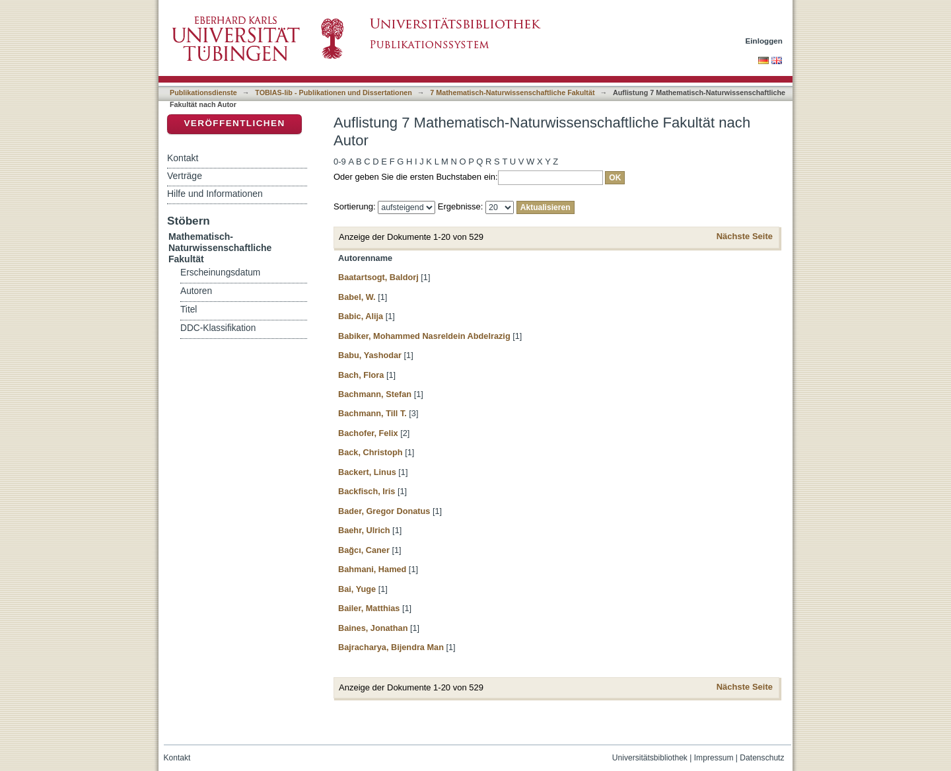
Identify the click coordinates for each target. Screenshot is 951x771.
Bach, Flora (361, 375)
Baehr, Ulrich (364, 530)
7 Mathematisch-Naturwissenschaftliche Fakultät (512, 92)
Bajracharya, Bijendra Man (391, 647)
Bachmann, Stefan (374, 394)
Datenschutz (762, 757)
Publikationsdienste (203, 92)
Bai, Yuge (357, 589)
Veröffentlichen (234, 123)
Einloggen (764, 40)
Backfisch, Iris (366, 491)
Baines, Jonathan (372, 628)
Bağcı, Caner (364, 550)
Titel (188, 309)
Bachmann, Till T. (372, 413)
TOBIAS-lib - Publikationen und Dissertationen (333, 92)
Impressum (714, 757)
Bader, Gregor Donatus (384, 511)
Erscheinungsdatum (220, 272)
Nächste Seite (745, 236)
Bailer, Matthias (369, 608)
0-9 (340, 161)
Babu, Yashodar (370, 355)
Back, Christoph (370, 452)
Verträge (184, 175)
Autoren (196, 291)
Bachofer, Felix (368, 433)
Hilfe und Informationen (215, 193)
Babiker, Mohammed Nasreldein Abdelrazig (424, 336)
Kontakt (182, 158)
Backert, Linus (367, 472)
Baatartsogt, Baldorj (378, 277)
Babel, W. (357, 297)
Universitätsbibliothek (649, 757)
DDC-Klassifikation (218, 328)
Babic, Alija (360, 316)
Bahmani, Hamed (372, 569)
